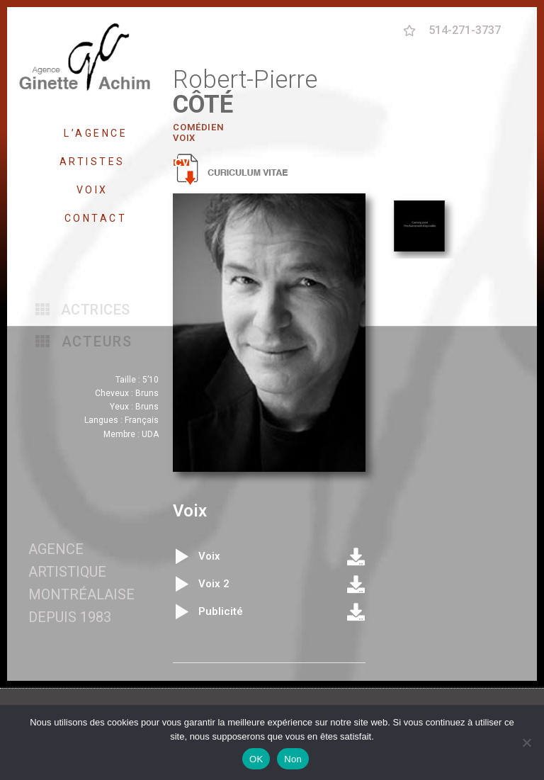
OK (256, 759)
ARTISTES (96, 161)
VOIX (95, 190)
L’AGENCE (96, 133)
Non (293, 759)
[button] (83, 309)
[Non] (526, 742)
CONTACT (96, 218)
